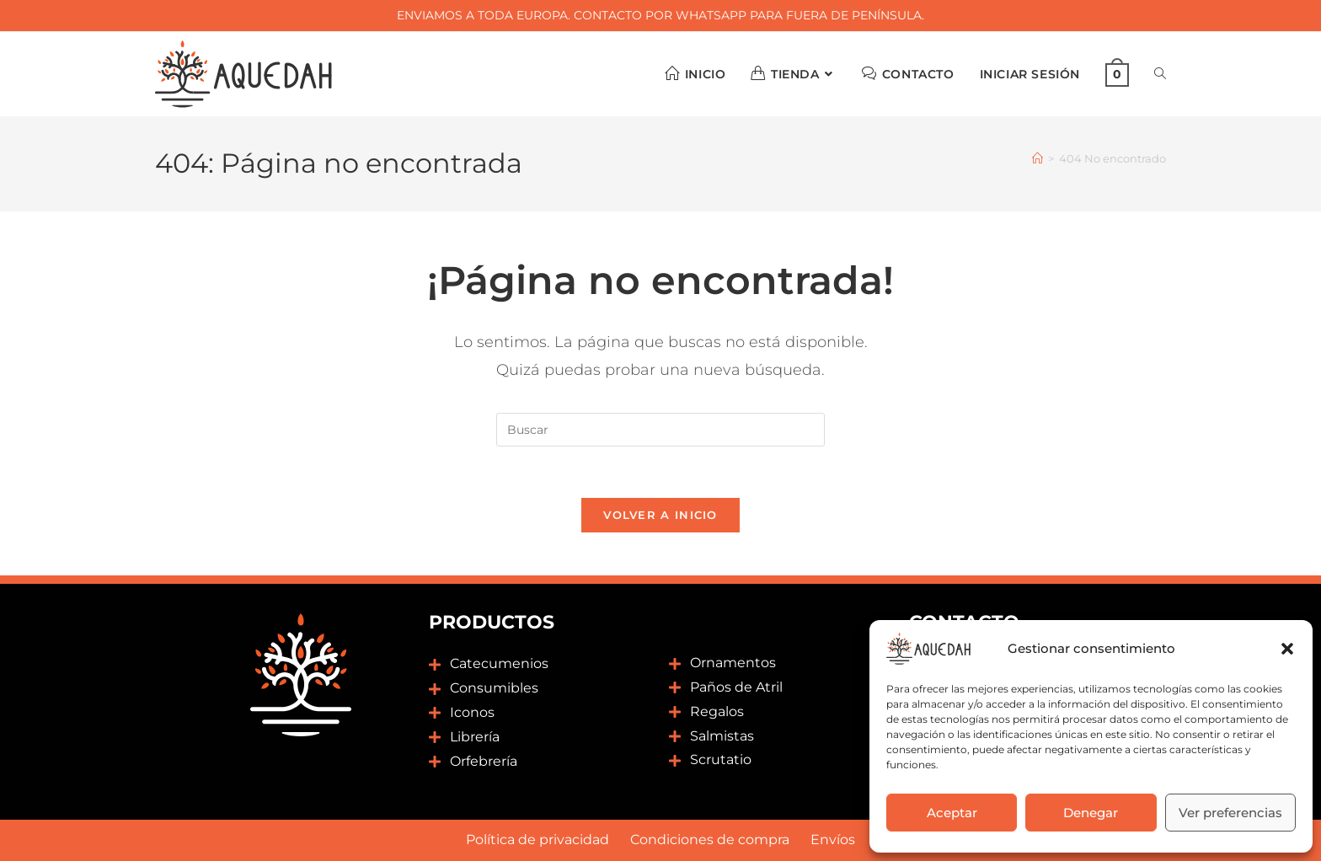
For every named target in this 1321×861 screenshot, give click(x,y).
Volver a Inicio (660, 514)
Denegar (1090, 813)
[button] (1287, 648)
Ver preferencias (1230, 813)
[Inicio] (1037, 158)
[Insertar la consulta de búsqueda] (660, 430)
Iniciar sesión (1030, 74)
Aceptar (952, 813)
